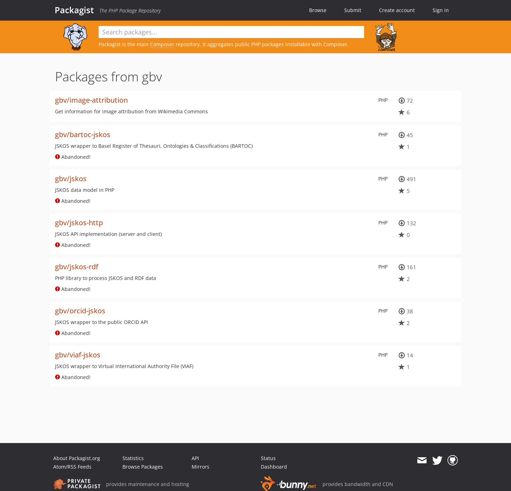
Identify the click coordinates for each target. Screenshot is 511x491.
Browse (317, 10)
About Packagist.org (76, 458)
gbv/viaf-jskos (77, 355)
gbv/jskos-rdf (76, 266)
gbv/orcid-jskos (80, 310)
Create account (397, 10)
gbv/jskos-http (79, 222)
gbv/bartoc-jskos (82, 134)
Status (268, 458)
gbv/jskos (71, 178)
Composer (162, 44)
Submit (352, 10)
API (195, 458)
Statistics (133, 458)
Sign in (441, 10)
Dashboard (274, 466)
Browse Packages (142, 466)
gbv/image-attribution (91, 100)
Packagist (74, 10)
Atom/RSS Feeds (72, 466)
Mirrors (200, 466)
